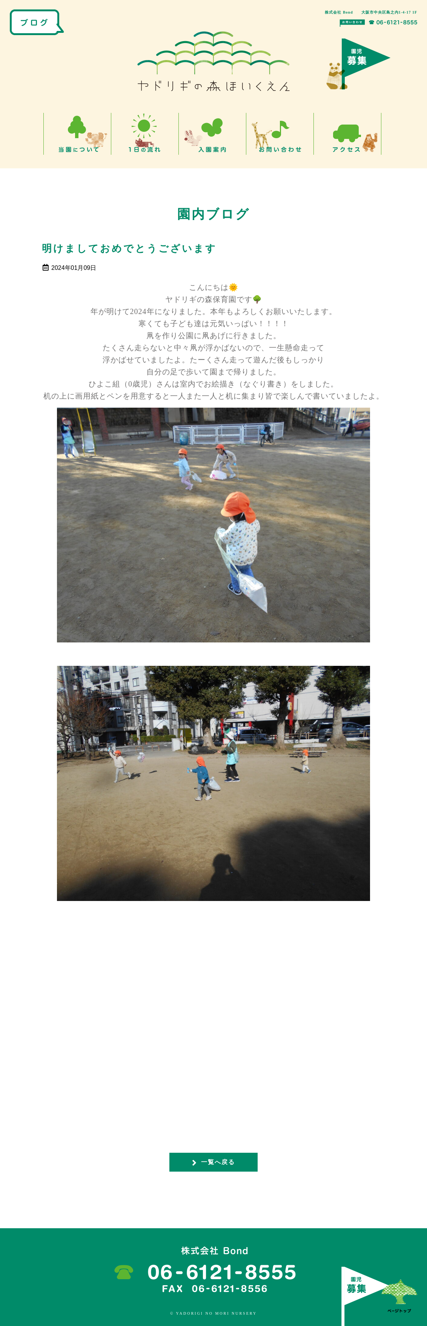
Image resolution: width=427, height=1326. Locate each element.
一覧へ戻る (213, 1162)
